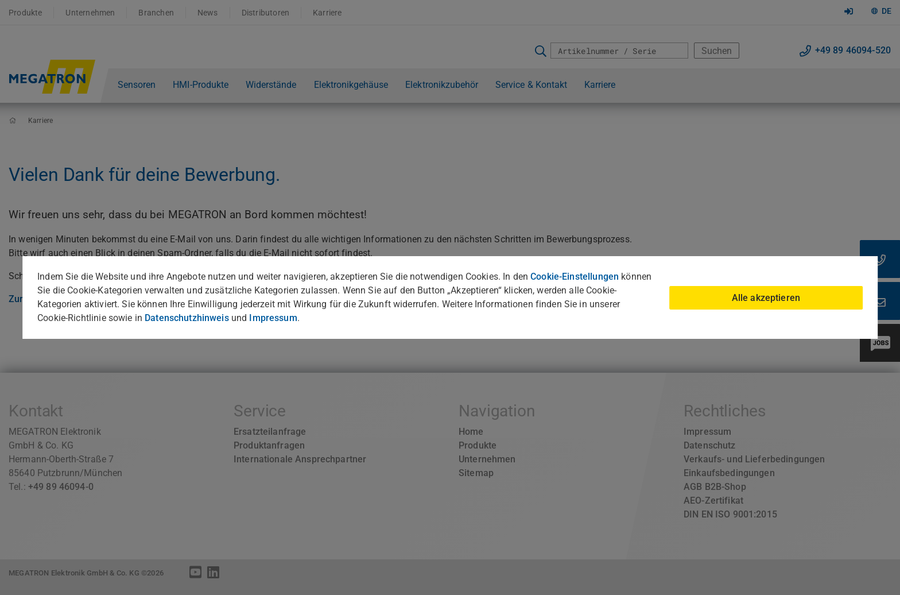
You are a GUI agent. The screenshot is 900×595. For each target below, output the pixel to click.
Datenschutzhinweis (187, 317)
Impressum (273, 317)
